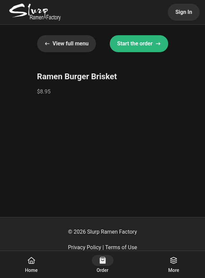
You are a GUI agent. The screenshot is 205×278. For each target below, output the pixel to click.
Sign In (183, 12)
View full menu (67, 43)
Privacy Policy (84, 247)
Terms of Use (121, 247)
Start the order (139, 43)
